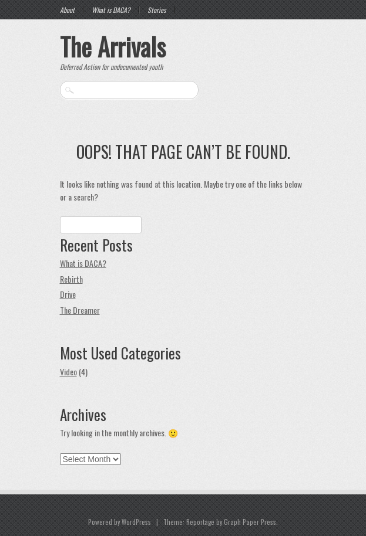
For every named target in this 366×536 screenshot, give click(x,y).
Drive (68, 294)
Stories (156, 9)
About (67, 9)
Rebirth (71, 279)
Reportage (200, 522)
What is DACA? (111, 9)
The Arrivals (113, 46)
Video (68, 371)
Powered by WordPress (119, 522)
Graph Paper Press (250, 522)
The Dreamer (80, 310)
